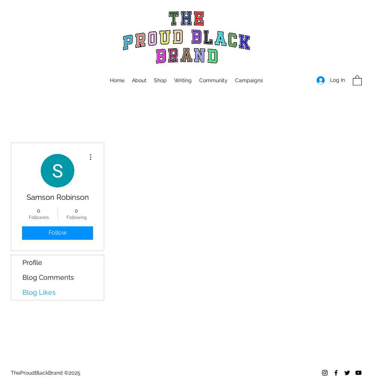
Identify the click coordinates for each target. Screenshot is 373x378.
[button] (249, 80)
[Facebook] (336, 373)
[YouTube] (358, 373)
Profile (32, 262)
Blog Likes (39, 292)
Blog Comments (48, 277)
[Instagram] (325, 373)
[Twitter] (347, 373)
